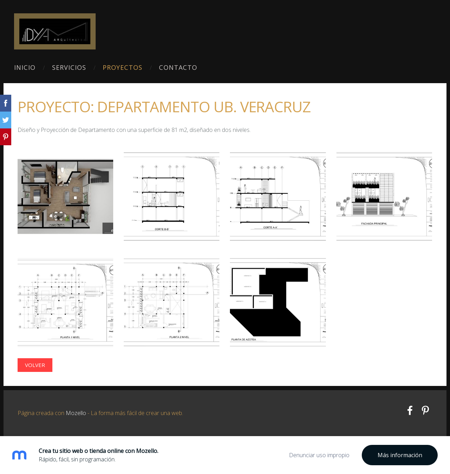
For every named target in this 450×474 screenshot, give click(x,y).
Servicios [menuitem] (69, 67)
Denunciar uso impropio (319, 455)
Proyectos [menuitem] (122, 67)
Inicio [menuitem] (25, 67)
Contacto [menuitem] (178, 67)
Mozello (76, 413)
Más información (400, 455)
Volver (35, 364)
